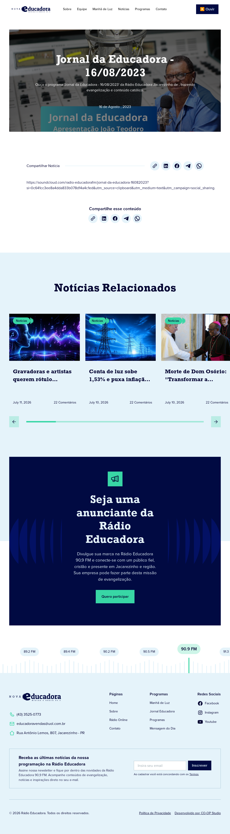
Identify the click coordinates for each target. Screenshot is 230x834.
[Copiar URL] (154, 165)
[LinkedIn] (165, 165)
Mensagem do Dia (162, 728)
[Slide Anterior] (14, 421)
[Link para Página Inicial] (33, 9)
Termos (194, 774)
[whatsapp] (199, 165)
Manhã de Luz (103, 9)
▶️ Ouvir (207, 9)
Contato (161, 9)
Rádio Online (118, 719)
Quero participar (115, 596)
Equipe (82, 9)
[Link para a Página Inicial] (35, 696)
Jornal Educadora (162, 711)
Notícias (123, 9)
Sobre (67, 9)
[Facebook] (177, 165)
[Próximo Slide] (216, 421)
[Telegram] (188, 165)
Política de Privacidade (155, 813)
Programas (142, 9)
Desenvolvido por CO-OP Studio (198, 813)
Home (113, 702)
